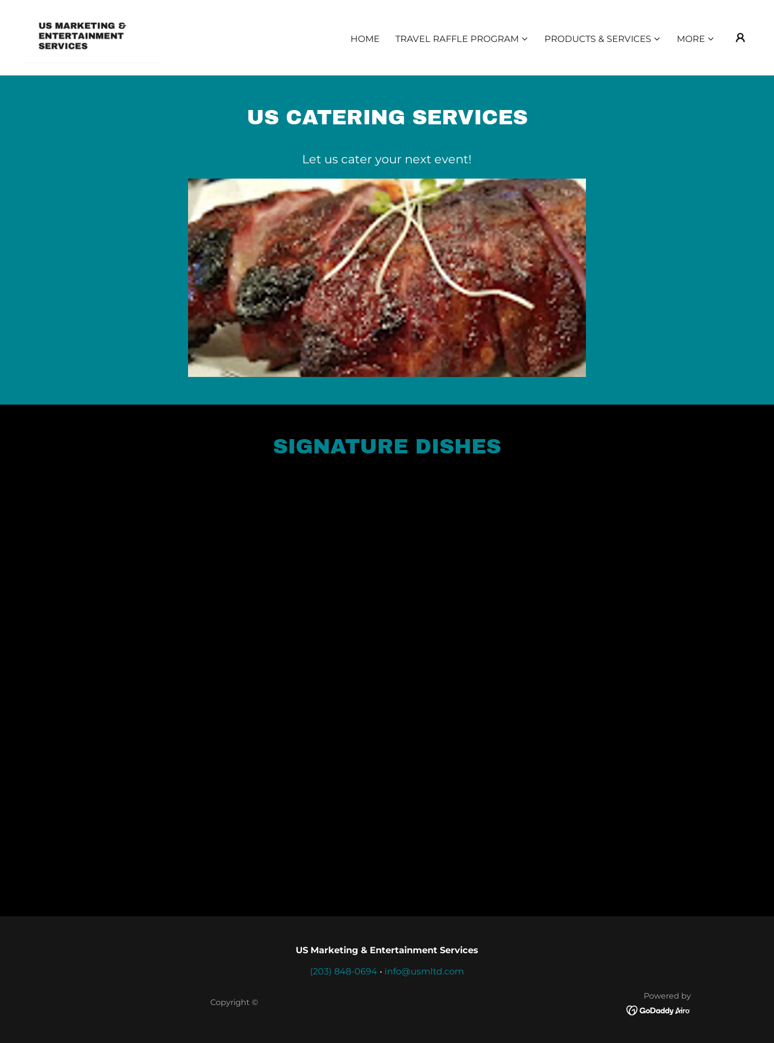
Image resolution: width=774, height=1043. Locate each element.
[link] (92, 37)
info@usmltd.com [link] (424, 971)
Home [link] (365, 39)
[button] (462, 39)
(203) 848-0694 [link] (343, 971)
